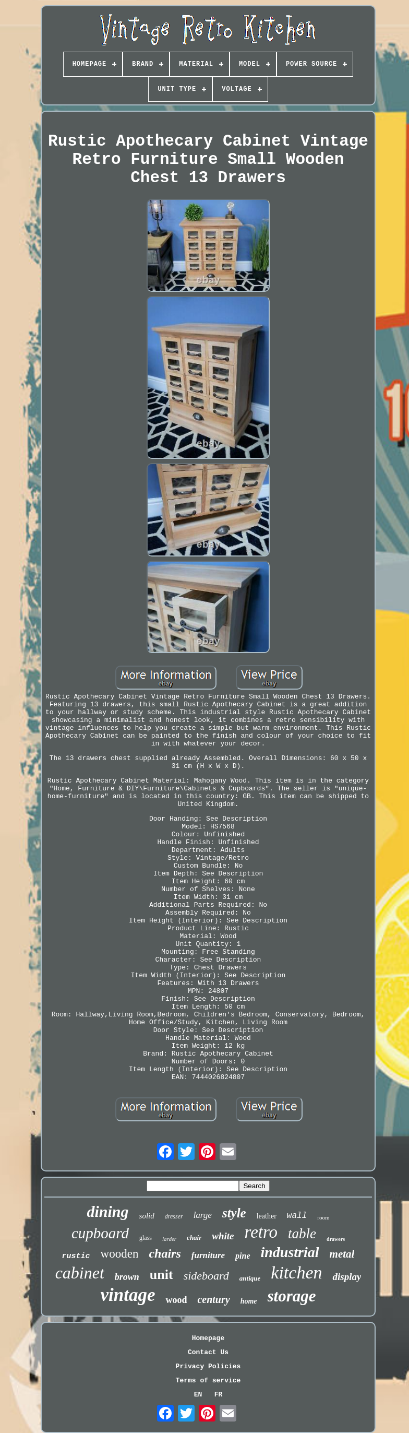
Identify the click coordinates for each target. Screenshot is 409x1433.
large (203, 1215)
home (248, 1301)
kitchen (296, 1272)
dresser (174, 1216)
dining (108, 1211)
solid (146, 1216)
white (223, 1235)
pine (242, 1255)
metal (342, 1254)
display (346, 1276)
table (302, 1233)
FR (218, 1395)
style (234, 1213)
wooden (120, 1253)
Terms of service (208, 1380)
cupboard (100, 1233)
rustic (76, 1256)
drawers (336, 1239)
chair (194, 1237)
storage (292, 1296)
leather (266, 1216)
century (213, 1299)
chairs (165, 1253)
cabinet (79, 1272)
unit (161, 1274)
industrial (290, 1252)
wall (297, 1216)
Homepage (208, 1338)
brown (127, 1277)
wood (176, 1300)
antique (249, 1278)
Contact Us (208, 1352)
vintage (127, 1295)
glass (145, 1237)
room (323, 1217)
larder (169, 1239)
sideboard (206, 1275)
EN (198, 1395)
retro (261, 1232)
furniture (208, 1255)
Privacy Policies (208, 1366)
